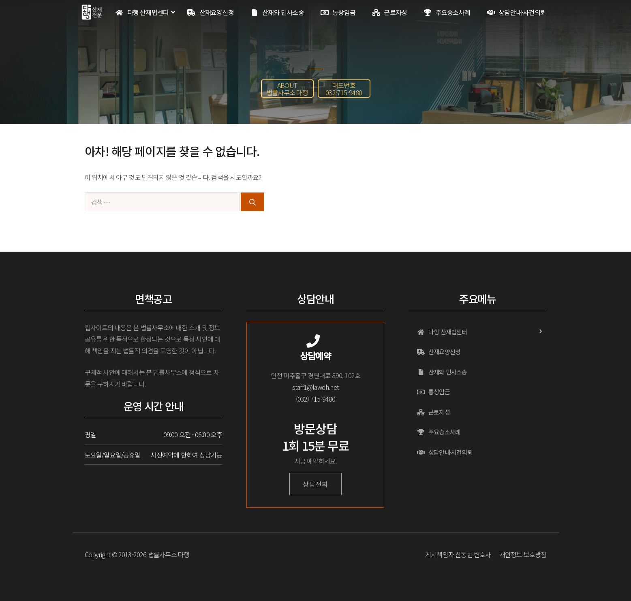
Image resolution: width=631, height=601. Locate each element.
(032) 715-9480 (316, 399)
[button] (287, 88)
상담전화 (315, 484)
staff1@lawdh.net (315, 387)
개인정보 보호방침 (523, 554)
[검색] (252, 201)
